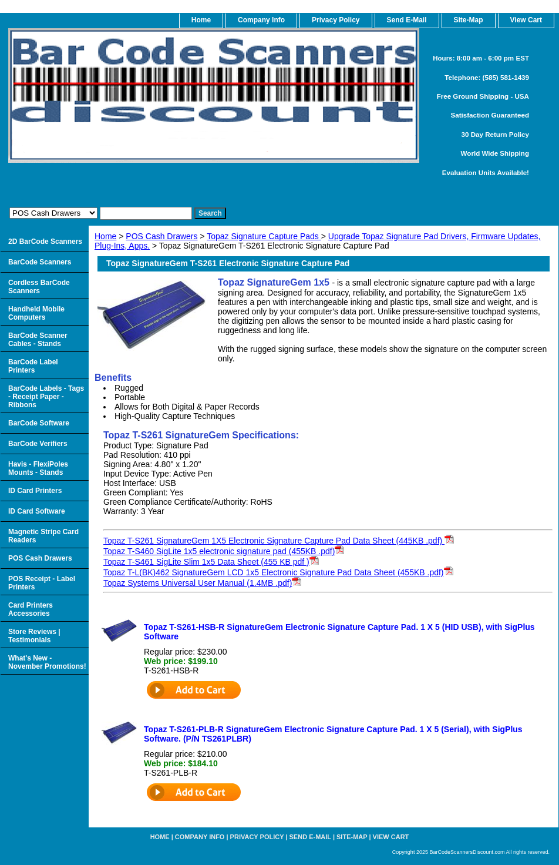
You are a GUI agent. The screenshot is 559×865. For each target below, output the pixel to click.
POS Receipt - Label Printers (41, 583)
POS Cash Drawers (161, 236)
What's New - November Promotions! (47, 662)
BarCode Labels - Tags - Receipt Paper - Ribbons (46, 396)
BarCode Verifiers (38, 444)
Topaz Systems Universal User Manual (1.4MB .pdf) (197, 583)
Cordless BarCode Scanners (39, 287)
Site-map (351, 836)
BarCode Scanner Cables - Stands (38, 339)
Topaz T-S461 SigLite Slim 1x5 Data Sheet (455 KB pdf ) (206, 561)
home (201, 20)
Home (105, 236)
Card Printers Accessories (30, 609)
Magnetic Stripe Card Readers (43, 536)
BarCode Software (38, 423)
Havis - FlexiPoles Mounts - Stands (38, 468)
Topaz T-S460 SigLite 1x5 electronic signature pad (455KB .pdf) (219, 551)
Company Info (261, 20)
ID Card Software (36, 511)
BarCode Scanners (39, 262)
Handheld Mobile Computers (36, 313)
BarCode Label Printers (33, 366)
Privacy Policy (335, 20)
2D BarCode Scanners (45, 241)
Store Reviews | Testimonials (34, 636)
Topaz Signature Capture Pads (264, 236)
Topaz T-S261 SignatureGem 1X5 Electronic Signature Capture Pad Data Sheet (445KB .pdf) (278, 540)
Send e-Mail (310, 836)
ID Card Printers (35, 491)
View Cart (391, 836)
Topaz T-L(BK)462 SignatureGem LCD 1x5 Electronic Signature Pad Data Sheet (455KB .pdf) (273, 572)
